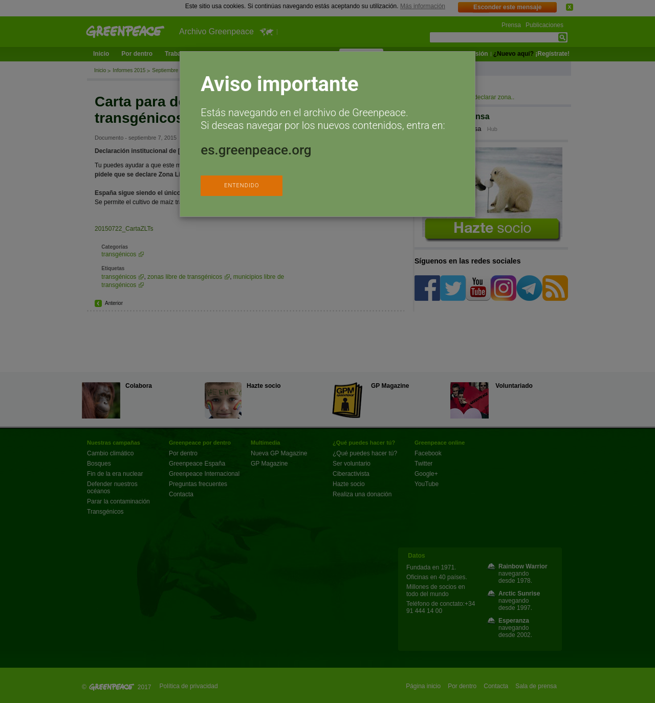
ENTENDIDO (241, 185)
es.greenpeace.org (256, 150)
